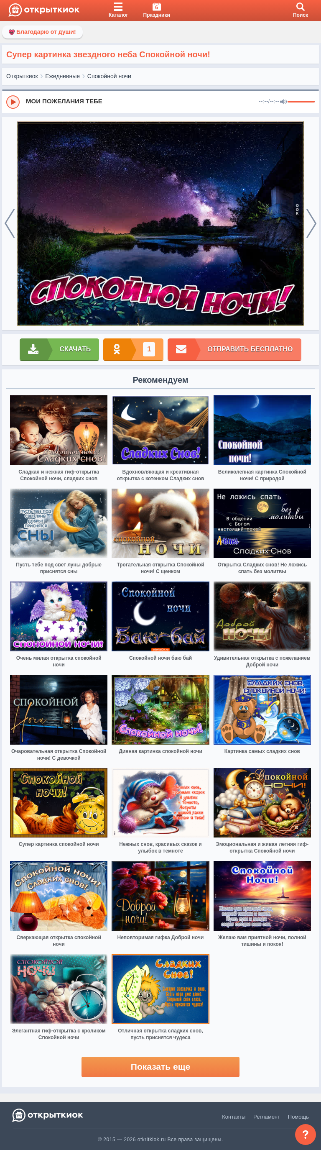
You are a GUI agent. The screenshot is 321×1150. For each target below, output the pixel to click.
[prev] (9, 223)
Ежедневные (62, 76)
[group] (160, 101)
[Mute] (283, 102)
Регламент (266, 1117)
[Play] (13, 102)
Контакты (233, 1117)
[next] (311, 223)
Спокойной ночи (109, 76)
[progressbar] (301, 102)
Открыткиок (22, 76)
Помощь (298, 1117)
